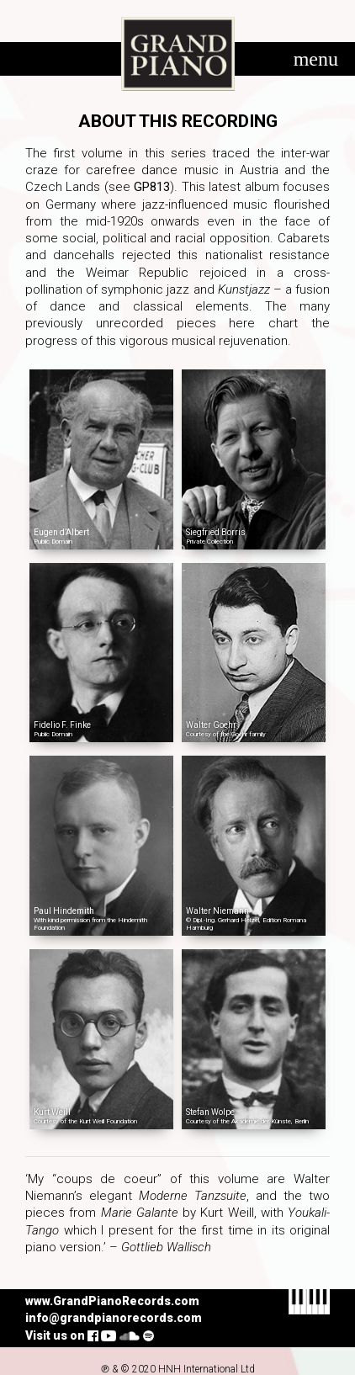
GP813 (152, 186)
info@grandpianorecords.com (113, 1318)
